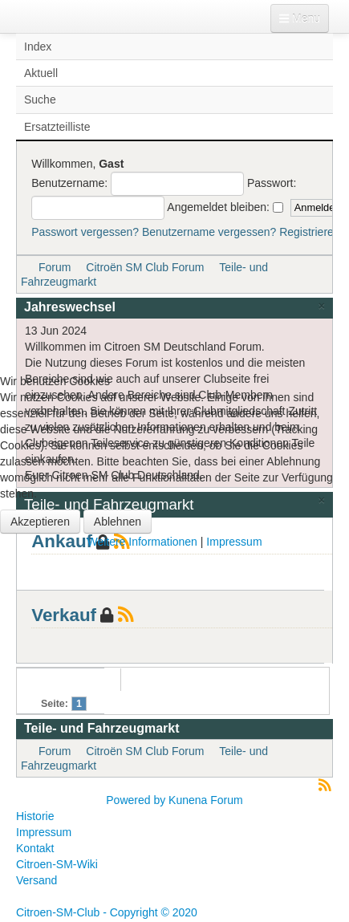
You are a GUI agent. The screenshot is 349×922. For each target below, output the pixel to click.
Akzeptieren (40, 521)
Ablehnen (117, 521)
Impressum (234, 541)
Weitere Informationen (142, 541)
